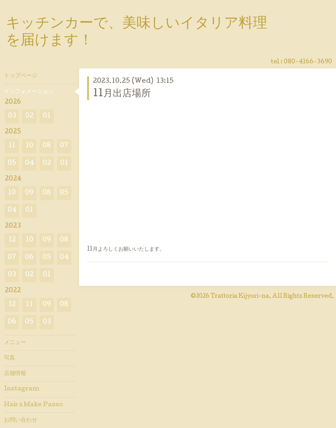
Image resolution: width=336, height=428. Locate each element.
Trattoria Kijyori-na (240, 296)
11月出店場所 (122, 94)
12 (12, 240)
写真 (9, 358)
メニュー (15, 343)
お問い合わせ (20, 420)
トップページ (20, 76)
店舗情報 (15, 374)
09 (29, 193)
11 (11, 146)
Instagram (21, 389)
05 (12, 163)
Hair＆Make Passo (33, 405)
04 (29, 163)
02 (29, 116)
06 (29, 257)
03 (12, 116)
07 (64, 146)
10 (29, 146)
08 (46, 146)
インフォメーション (29, 92)
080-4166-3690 (308, 62)
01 (47, 116)
